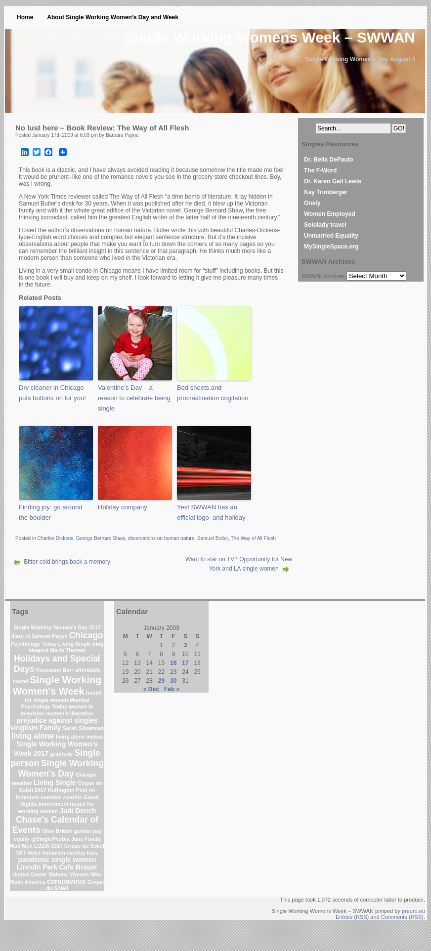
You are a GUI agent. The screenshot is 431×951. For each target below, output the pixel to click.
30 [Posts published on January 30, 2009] (173, 680)
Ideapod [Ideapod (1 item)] (38, 650)
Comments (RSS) (402, 917)
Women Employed (329, 213)
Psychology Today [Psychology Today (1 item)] (44, 706)
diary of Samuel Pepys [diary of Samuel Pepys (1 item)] (39, 636)
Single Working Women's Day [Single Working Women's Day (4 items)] (60, 768)
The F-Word (320, 170)
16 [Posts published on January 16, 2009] (173, 663)
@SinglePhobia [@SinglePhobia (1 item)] (50, 839)
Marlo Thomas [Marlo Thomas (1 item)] (68, 650)
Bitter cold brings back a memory (67, 561)
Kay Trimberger (325, 192)
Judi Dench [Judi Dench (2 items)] (77, 811)
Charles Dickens (55, 538)
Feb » (171, 689)
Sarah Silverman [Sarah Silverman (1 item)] (83, 728)
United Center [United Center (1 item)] (29, 874)
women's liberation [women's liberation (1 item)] (70, 713)
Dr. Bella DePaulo (328, 159)
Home (25, 17)
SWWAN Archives (323, 276)
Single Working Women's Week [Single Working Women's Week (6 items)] (57, 685)
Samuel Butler (212, 538)
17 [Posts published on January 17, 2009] (185, 663)
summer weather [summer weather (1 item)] (62, 797)
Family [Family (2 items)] (50, 728)
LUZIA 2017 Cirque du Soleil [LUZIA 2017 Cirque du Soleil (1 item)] (69, 846)
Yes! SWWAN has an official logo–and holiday (211, 512)
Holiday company (122, 507)
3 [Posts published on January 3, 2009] (185, 645)
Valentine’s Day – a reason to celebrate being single (134, 398)
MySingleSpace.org (331, 246)
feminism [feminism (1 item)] (53, 853)
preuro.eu (413, 911)
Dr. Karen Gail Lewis (332, 181)
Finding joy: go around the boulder (51, 512)
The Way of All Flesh (253, 538)
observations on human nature (161, 538)
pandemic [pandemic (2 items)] (33, 860)
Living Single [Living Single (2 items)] (55, 782)
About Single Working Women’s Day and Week (112, 17)
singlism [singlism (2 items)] (24, 728)
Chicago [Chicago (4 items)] (86, 635)
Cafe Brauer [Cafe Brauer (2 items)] (78, 867)
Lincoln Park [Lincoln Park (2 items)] (37, 867)
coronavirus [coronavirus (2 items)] (66, 881)
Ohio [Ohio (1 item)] (48, 831)
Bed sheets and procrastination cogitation (213, 393)
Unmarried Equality (331, 235)
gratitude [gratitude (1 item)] (61, 754)
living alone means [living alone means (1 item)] (79, 737)
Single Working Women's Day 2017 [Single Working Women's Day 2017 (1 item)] (56, 627)
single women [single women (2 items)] (73, 860)
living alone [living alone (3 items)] (32, 736)
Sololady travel (325, 224)
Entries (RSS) (352, 917)
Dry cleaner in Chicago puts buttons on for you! (52, 393)
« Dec (151, 689)
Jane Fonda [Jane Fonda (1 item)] (85, 839)
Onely (312, 203)
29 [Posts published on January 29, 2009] (161, 680)
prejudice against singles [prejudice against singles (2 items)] (57, 720)
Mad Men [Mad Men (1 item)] (21, 846)
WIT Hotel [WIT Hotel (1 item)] (28, 853)
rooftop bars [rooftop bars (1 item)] (82, 853)
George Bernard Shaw (100, 538)
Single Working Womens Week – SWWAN (270, 37)
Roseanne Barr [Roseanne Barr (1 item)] (55, 670)
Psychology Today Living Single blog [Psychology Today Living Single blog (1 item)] (56, 644)
